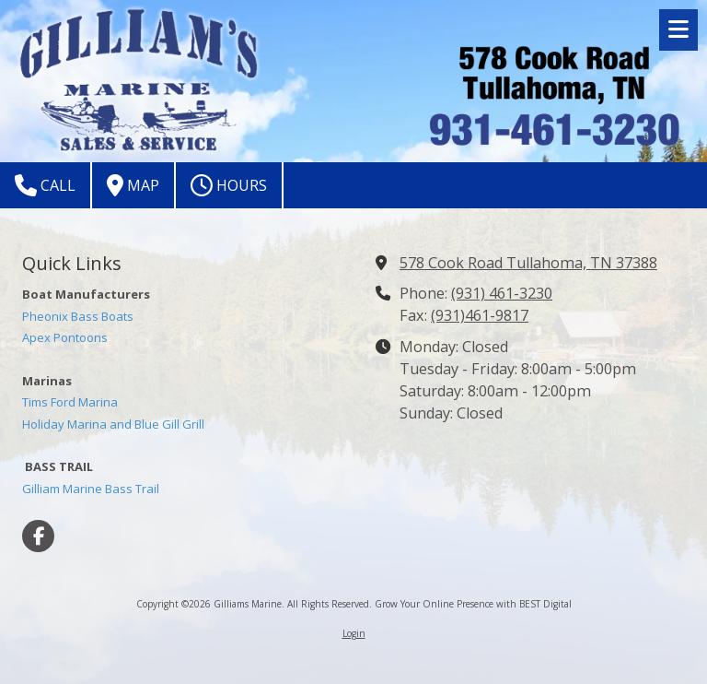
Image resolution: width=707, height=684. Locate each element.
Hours (229, 185)
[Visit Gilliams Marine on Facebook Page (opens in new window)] (38, 536)
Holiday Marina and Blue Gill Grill (113, 424)
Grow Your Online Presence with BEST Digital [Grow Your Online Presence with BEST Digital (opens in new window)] (473, 603)
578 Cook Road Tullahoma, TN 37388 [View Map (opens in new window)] (528, 263)
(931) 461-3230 (501, 293)
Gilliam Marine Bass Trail (90, 488)
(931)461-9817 (479, 315)
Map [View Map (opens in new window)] (133, 185)
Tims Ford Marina (70, 402)
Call (45, 185)
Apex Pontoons (65, 337)
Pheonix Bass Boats (77, 316)
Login (353, 633)
